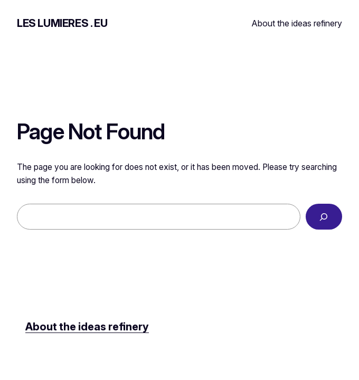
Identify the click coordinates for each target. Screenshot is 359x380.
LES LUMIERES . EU (62, 23)
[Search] (324, 217)
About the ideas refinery (297, 23)
